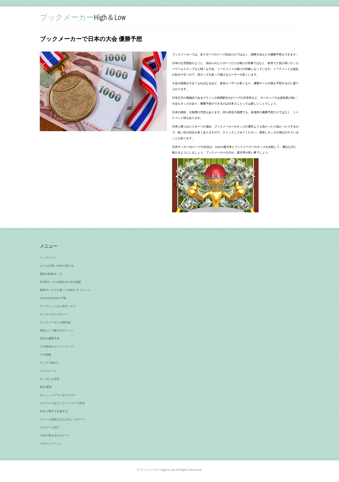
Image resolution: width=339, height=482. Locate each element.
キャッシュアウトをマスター (58, 395)
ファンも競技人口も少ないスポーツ (62, 419)
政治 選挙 (46, 387)
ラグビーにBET (49, 427)
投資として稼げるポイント (57, 330)
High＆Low (83, 17)
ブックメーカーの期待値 (55, 322)
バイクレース (48, 371)
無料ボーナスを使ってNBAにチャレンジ (65, 290)
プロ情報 (45, 354)
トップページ (48, 258)
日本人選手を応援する (54, 411)
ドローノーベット (51, 443)
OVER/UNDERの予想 (53, 298)
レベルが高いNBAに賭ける (57, 266)
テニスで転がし (49, 362)
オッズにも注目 (49, 379)
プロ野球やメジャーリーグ (57, 346)
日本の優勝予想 (49, 338)
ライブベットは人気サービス (58, 306)
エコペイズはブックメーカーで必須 (62, 403)
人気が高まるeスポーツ (54, 435)
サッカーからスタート (54, 314)
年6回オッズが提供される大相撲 (60, 282)
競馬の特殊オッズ (51, 274)
